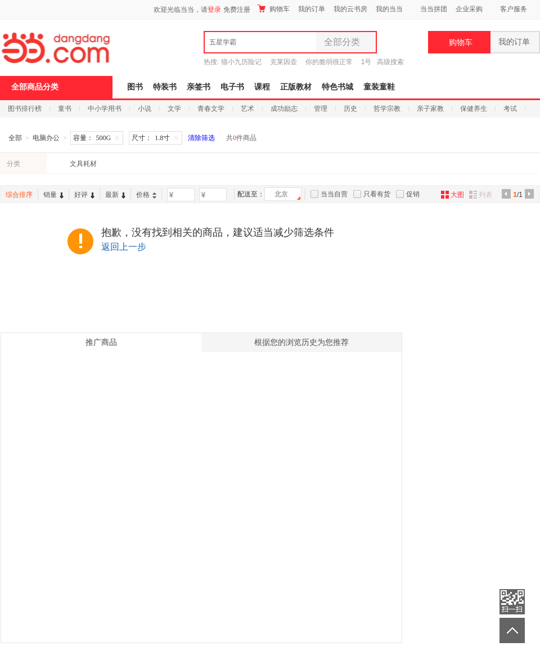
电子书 (232, 87)
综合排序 (19, 195)
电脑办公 (46, 138)
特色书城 (337, 87)
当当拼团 (433, 9)
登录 (214, 10)
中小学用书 (105, 109)
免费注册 (236, 10)
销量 (53, 195)
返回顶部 (512, 630)
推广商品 (101, 342)
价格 (146, 195)
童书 (64, 109)
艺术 (247, 109)
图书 (135, 87)
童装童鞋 (379, 87)
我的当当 (389, 9)
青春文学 (210, 109)
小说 (144, 109)
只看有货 (376, 194)
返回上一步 (123, 247)
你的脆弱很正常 (329, 62)
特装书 (165, 87)
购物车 (273, 9)
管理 (320, 109)
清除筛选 (201, 138)
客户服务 (513, 9)
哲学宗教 (387, 109)
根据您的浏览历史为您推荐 (301, 342)
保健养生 (473, 109)
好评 (84, 195)
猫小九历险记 (241, 62)
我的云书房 (350, 9)
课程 (262, 87)
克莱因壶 (283, 62)
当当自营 (334, 194)
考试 (510, 109)
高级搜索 (390, 62)
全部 (15, 138)
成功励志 (284, 109)
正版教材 (296, 87)
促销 (413, 194)
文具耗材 (83, 164)
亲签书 (198, 87)
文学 (174, 109)
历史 (350, 109)
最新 (115, 195)
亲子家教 (430, 109)
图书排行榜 (25, 109)
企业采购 (469, 9)
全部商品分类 (34, 87)
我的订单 (311, 9)
